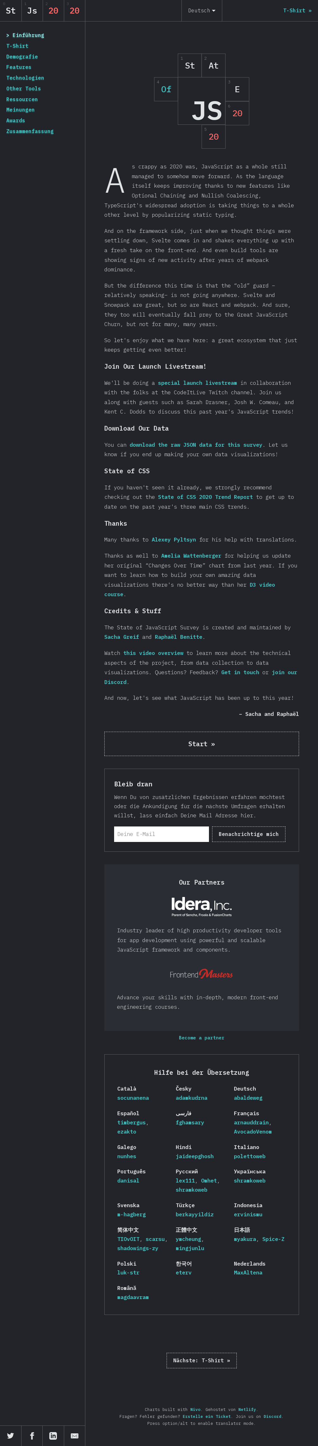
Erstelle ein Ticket (207, 1416)
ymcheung (188, 1239)
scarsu (155, 1239)
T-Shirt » (201, 1360)
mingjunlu (190, 1248)
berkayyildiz (195, 1214)
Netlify (247, 1409)
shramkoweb (191, 1189)
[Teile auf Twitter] (10, 1436)
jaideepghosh (195, 1156)
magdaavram (133, 1297)
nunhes (126, 1156)
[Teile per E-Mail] (74, 1436)
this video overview (153, 653)
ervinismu (248, 1214)
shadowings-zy (137, 1248)
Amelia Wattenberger (191, 555)
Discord (272, 1416)
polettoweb (250, 1156)
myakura (245, 1239)
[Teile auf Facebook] (32, 1436)
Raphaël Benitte (178, 636)
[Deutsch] (202, 10)
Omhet (209, 1180)
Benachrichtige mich (249, 834)
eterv (184, 1272)
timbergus (131, 1122)
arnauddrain (251, 1122)
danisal (128, 1180)
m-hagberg (131, 1214)
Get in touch (240, 672)
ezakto (126, 1131)
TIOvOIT (128, 1239)
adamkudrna (191, 1097)
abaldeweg (248, 1097)
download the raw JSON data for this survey (196, 444)
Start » (201, 744)
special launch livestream (197, 382)
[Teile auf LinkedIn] (53, 1436)
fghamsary (190, 1122)
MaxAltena (248, 1272)
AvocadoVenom (253, 1131)
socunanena (133, 1097)
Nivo (195, 1409)
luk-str (128, 1272)
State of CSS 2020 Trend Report (205, 496)
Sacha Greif (121, 636)
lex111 (185, 1180)
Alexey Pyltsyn (174, 539)
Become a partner (201, 1038)
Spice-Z (273, 1239)
